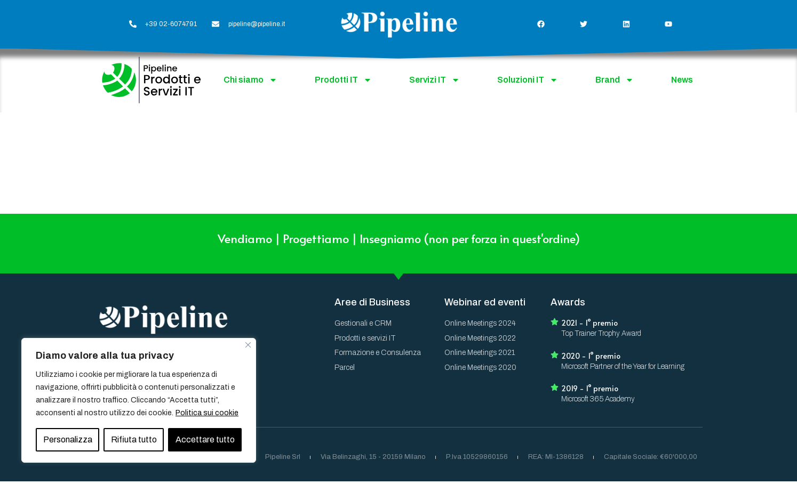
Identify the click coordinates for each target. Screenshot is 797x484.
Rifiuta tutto (134, 439)
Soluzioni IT (527, 80)
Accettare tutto (205, 439)
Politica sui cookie (207, 413)
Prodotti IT (343, 80)
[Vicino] (248, 345)
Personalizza (67, 439)
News (682, 79)
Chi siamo (250, 80)
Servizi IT (434, 80)
